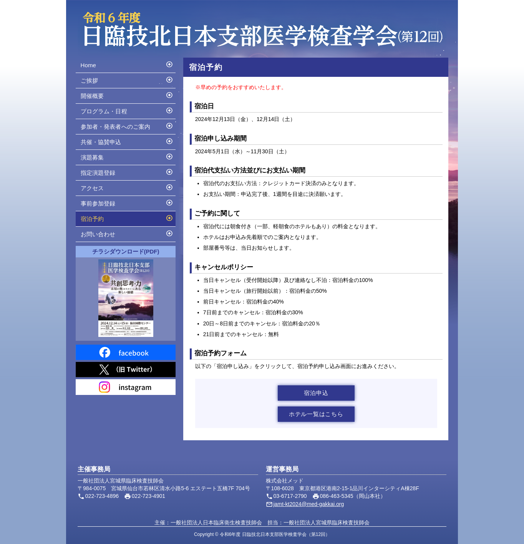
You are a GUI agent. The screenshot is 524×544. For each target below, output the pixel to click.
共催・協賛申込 (127, 141)
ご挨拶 (127, 79)
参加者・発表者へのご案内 (127, 125)
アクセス (127, 187)
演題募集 (127, 156)
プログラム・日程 (127, 110)
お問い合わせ (127, 233)
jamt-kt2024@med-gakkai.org (308, 504)
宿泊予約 (127, 218)
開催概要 (127, 95)
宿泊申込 (316, 393)
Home (127, 64)
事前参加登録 (127, 202)
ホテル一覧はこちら (316, 414)
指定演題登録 (127, 172)
